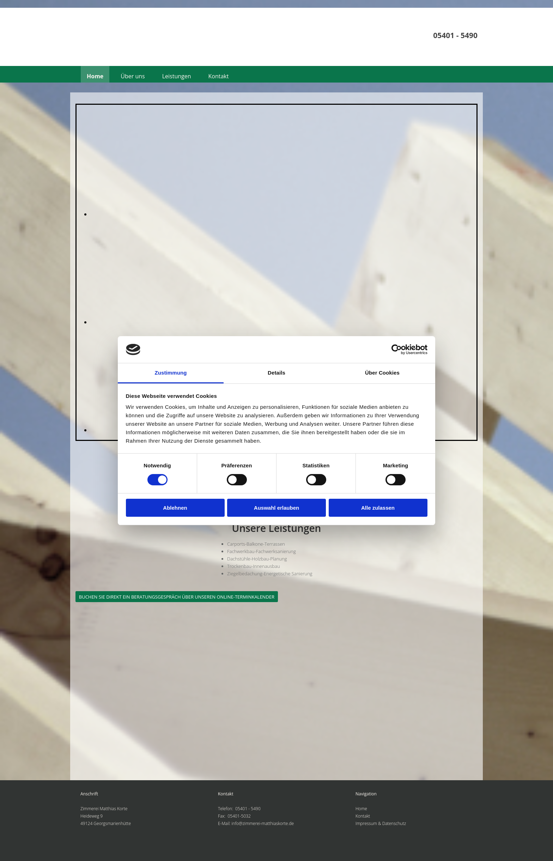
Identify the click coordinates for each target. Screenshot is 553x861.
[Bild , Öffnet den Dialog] (249, 214)
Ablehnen (175, 508)
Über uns (133, 76)
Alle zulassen (378, 508)
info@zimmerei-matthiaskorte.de (263, 823)
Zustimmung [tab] (171, 373)
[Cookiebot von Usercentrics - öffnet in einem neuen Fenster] (396, 349)
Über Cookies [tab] (382, 373)
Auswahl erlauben (276, 508)
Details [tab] (276, 373)
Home (95, 76)
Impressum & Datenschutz (381, 823)
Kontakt (218, 76)
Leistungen (176, 76)
